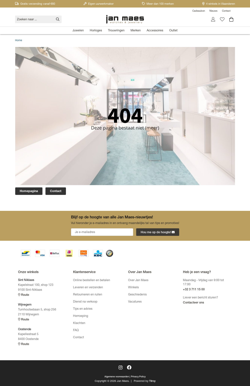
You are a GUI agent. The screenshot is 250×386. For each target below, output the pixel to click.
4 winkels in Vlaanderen (218, 4)
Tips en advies (82, 309)
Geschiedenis (137, 294)
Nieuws (213, 11)
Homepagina (29, 191)
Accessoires (155, 30)
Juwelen (78, 30)
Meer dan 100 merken (158, 4)
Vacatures (135, 302)
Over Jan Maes (138, 280)
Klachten (79, 323)
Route (23, 295)
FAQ (76, 330)
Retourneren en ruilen (87, 294)
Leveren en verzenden (88, 287)
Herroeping (80, 316)
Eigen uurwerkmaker (99, 4)
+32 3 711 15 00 (194, 289)
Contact (226, 11)
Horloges (96, 30)
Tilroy (152, 381)
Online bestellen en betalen (91, 280)
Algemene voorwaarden (116, 377)
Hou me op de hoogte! (158, 232)
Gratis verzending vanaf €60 (35, 4)
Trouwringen (116, 30)
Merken (136, 30)
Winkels (133, 287)
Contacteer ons (193, 302)
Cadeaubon (198, 11)
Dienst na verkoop (85, 302)
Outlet (173, 30)
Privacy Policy (138, 377)
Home (18, 40)
